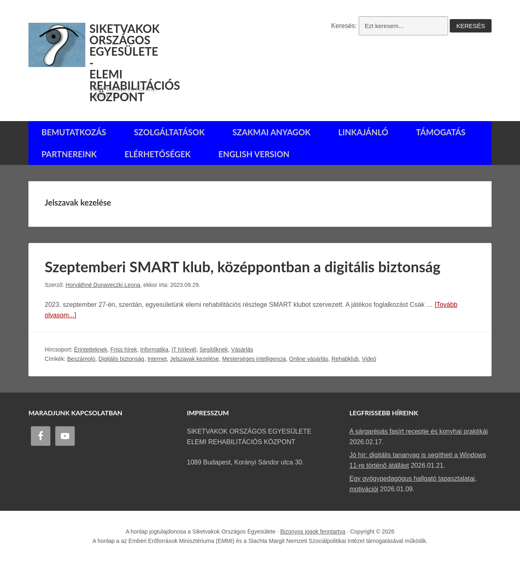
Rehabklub (345, 359)
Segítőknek (213, 349)
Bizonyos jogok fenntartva (312, 531)
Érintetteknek (90, 349)
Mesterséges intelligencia (254, 359)
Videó (369, 359)
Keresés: (344, 25)
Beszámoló (81, 359)
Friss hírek (123, 349)
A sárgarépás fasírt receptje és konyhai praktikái (418, 431)
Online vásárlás (309, 359)
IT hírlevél (183, 349)
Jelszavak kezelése (194, 359)
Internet (157, 359)
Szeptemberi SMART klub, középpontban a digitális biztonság (242, 267)
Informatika (154, 349)
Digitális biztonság (121, 359)
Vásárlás (242, 349)
